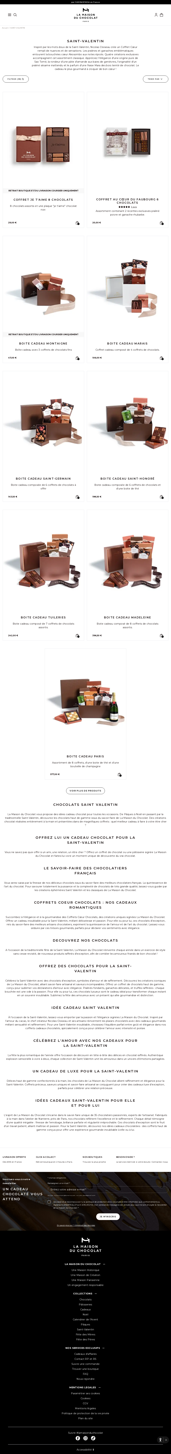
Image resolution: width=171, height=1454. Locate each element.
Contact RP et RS (85, 1358)
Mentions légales (85, 1408)
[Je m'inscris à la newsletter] (108, 1216)
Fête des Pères (85, 1339)
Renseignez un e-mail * (59, 1183)
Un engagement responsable (85, 1285)
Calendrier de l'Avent (85, 1319)
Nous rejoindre (85, 1378)
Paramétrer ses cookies (85, 1393)
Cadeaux (85, 1309)
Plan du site (85, 1418)
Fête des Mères (85, 1334)
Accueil (5, 28)
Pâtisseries (85, 1304)
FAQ (85, 1373)
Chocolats (85, 1299)
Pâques (85, 1324)
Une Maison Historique (85, 1270)
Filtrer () (16, 79)
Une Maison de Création (85, 1275)
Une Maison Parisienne (85, 1280)
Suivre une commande (85, 1363)
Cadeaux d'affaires (85, 1353)
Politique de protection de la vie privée (85, 1413)
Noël (86, 1314)
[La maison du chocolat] (86, 15)
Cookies (85, 1398)
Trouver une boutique (85, 1368)
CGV (85, 1403)
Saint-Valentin (85, 1329)
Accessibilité (85, 1449)
